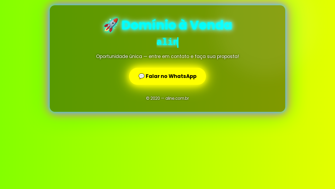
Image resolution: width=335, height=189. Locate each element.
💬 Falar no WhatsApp (167, 76)
